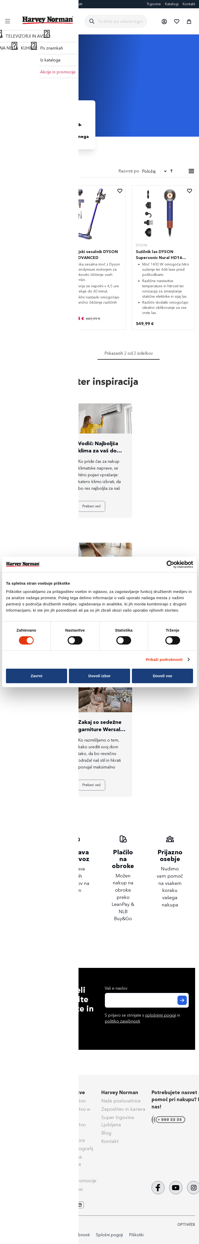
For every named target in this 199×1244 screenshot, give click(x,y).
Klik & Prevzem (21, 1117)
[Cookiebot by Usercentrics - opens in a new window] (170, 564)
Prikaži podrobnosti (164, 659)
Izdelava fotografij (73, 1148)
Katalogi (172, 4)
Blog (8, 4)
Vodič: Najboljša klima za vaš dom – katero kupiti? (101, 450)
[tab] (30, 199)
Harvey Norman (119, 1092)
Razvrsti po (128, 171)
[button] (164, 21)
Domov (11, 49)
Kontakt (189, 4)
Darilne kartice (50, 4)
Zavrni (36, 676)
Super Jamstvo (69, 1101)
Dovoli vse (162, 676)
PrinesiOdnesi (68, 1189)
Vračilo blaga (19, 1134)
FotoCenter (25, 4)
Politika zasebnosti (72, 1234)
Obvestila (15, 1175)
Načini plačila (19, 1101)
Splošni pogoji (20, 1142)
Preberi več (25, 506)
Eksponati (74, 4)
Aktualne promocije (74, 1181)
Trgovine (153, 4)
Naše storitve (69, 1092)
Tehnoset (63, 1172)
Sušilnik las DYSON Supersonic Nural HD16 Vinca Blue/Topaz (159, 257)
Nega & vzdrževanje (27, 1166)
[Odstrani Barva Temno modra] (8, 182)
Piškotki (136, 1234)
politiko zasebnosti (122, 1021)
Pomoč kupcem (23, 1092)
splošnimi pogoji (160, 1015)
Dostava (14, 1109)
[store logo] (48, 20)
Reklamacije (18, 1126)
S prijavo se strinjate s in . (142, 1018)
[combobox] (120, 21)
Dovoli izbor (99, 676)
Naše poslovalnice (121, 1101)
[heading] (30, 197)
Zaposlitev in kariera (123, 1109)
